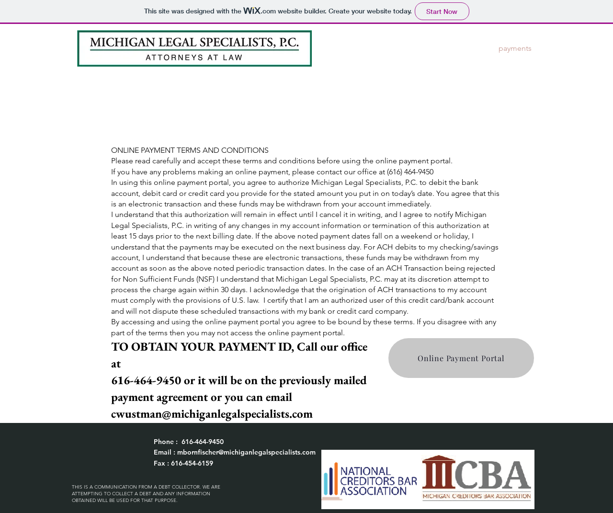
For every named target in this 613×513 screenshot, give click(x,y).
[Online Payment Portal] (461, 358)
